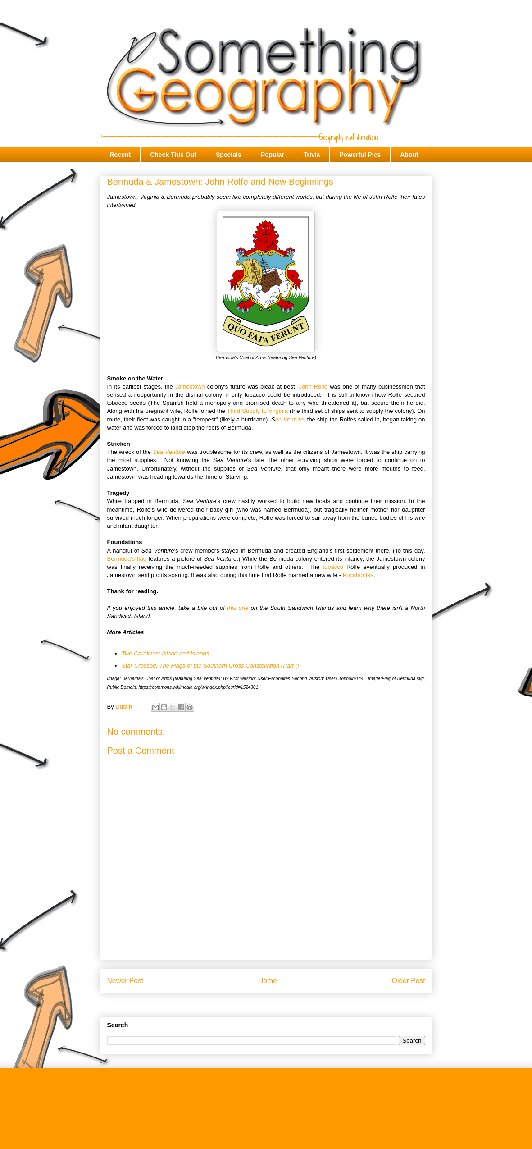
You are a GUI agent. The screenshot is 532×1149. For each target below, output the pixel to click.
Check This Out (173, 154)
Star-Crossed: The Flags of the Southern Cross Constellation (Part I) (210, 665)
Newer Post (125, 980)
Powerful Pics (360, 154)
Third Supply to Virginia (257, 410)
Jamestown (190, 386)
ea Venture (289, 419)
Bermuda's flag (126, 558)
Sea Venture (169, 452)
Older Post (408, 980)
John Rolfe (313, 386)
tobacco (333, 566)
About (409, 154)
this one (237, 607)
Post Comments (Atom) (284, 1004)
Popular (272, 154)
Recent (120, 154)
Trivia (312, 154)
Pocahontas (358, 575)
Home (267, 980)
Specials (228, 154)
